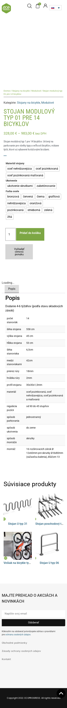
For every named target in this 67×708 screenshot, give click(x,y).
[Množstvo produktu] (10, 234)
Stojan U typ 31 (17, 523)
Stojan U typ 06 (49, 563)
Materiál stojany (15, 163)
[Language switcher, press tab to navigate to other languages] (55, 7)
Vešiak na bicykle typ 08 (19, 563)
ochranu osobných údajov (17, 634)
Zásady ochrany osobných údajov (21, 650)
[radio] (19, 168)
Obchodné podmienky (14, 642)
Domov (7, 91)
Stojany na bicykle (21, 91)
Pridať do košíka (30, 233)
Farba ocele (12, 191)
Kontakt (6, 659)
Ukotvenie (11, 181)
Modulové (36, 91)
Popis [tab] (11, 288)
